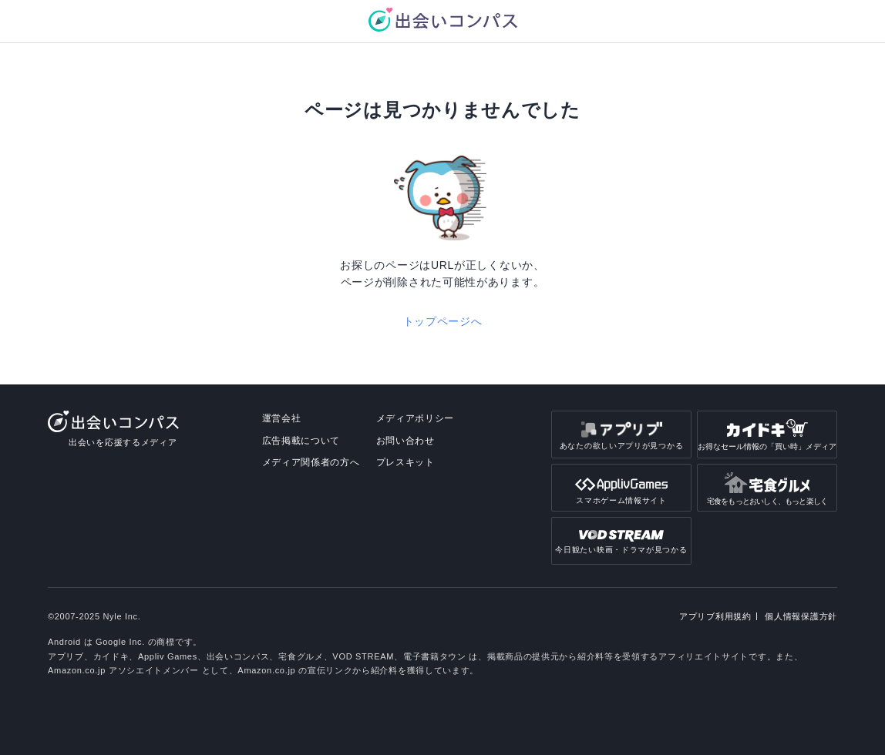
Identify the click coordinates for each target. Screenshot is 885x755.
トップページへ (443, 321)
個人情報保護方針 (801, 616)
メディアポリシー (415, 418)
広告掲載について (301, 440)
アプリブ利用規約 (715, 616)
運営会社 (281, 418)
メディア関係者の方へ (311, 462)
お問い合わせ (405, 440)
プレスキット (405, 462)
